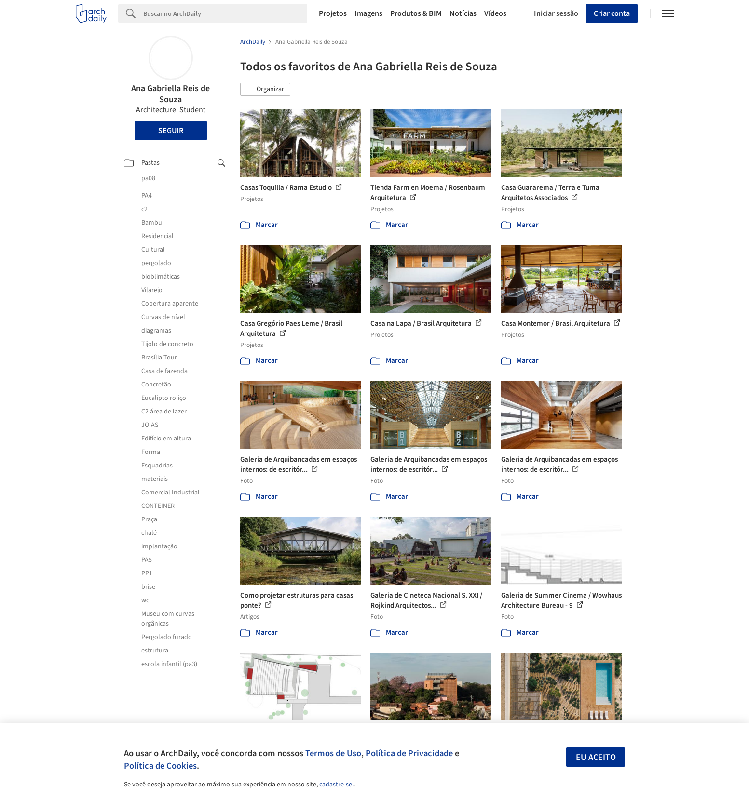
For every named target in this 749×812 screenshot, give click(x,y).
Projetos (333, 13)
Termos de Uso (333, 753)
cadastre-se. (336, 784)
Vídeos (495, 13)
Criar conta (612, 13)
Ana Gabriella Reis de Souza (170, 94)
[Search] (225, 13)
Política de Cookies (160, 765)
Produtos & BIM (416, 13)
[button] (265, 89)
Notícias (463, 13)
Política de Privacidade (409, 753)
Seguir (170, 130)
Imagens (368, 13)
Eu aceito (596, 757)
